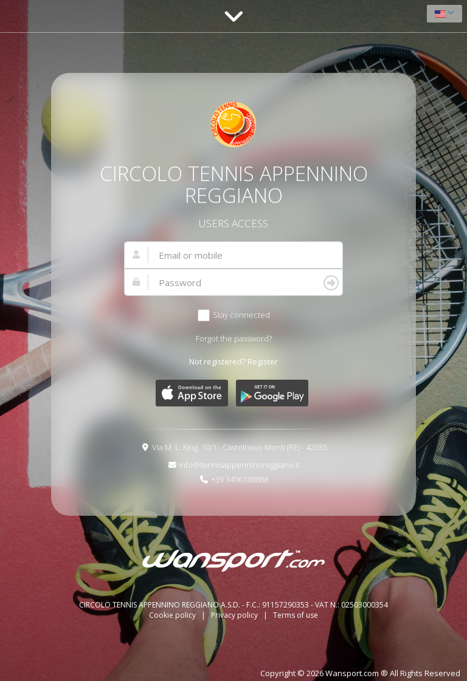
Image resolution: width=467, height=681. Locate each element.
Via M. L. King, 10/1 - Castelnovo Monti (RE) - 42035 (239, 447)
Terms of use (295, 615)
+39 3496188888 (239, 479)
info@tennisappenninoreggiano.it (239, 464)
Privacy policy (235, 615)
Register (262, 361)
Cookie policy (173, 615)
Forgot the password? (234, 338)
